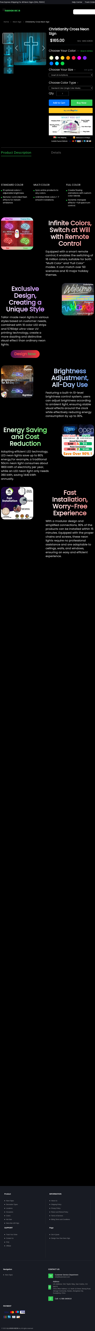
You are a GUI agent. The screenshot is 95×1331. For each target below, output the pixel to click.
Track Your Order (11, 1234)
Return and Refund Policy (59, 1212)
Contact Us (9, 1238)
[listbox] (71, 59)
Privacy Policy (56, 1208)
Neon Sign (17, 22)
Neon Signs (10, 1201)
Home (6, 22)
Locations (9, 1208)
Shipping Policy (56, 1204)
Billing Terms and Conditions (60, 1219)
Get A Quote (55, 1234)
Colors (8, 1216)
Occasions (9, 1212)
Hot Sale (9, 1219)
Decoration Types (12, 1204)
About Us (54, 1201)
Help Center (77, 2)
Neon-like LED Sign (12, 1223)
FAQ (7, 1242)
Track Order (90, 2)
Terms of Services (57, 1216)
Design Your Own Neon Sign (60, 1238)
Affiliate (8, 1246)
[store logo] (12, 10)
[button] (8, 49)
